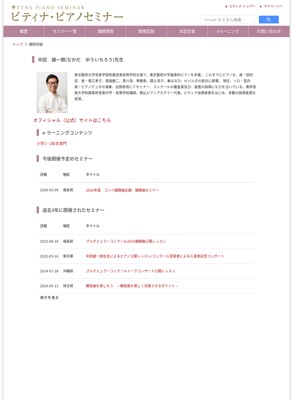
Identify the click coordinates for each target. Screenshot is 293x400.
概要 (24, 31)
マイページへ (273, 6)
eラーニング (228, 31)
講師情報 (106, 31)
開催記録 (146, 31)
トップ (18, 44)
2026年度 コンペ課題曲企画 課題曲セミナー (122, 218)
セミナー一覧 (65, 31)
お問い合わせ (269, 31)
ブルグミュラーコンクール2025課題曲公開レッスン (126, 269)
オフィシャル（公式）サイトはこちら (72, 119)
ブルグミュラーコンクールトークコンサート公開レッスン (130, 298)
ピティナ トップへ (242, 6)
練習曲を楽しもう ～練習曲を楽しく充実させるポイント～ (132, 313)
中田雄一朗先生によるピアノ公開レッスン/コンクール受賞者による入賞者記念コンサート (155, 284)
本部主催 (187, 31)
